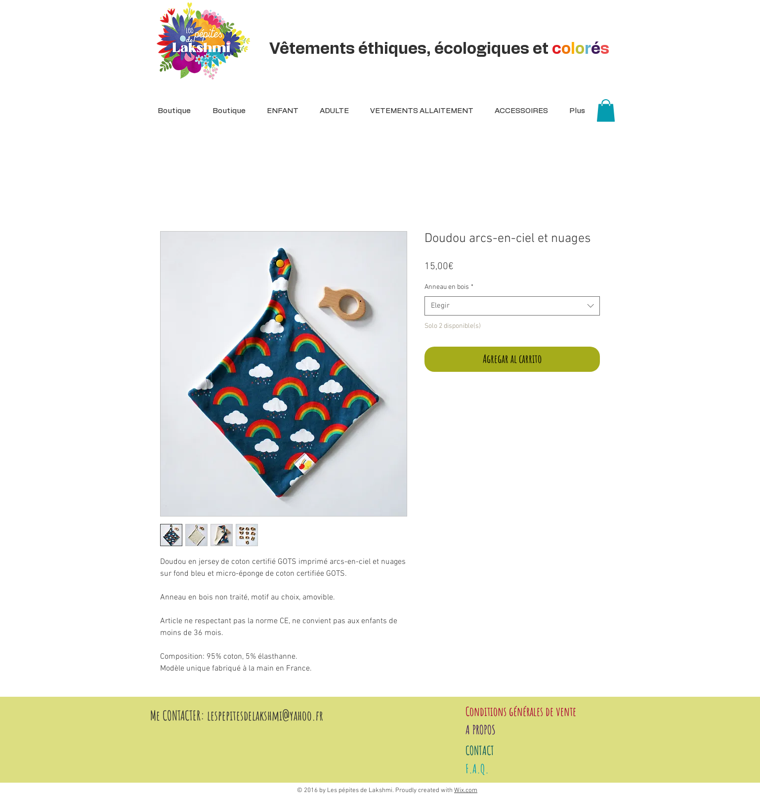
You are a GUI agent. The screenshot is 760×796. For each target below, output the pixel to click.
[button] (331, 111)
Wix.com (465, 791)
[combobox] (512, 306)
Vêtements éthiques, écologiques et (441, 49)
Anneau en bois (448, 287)
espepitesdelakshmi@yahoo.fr (267, 715)
